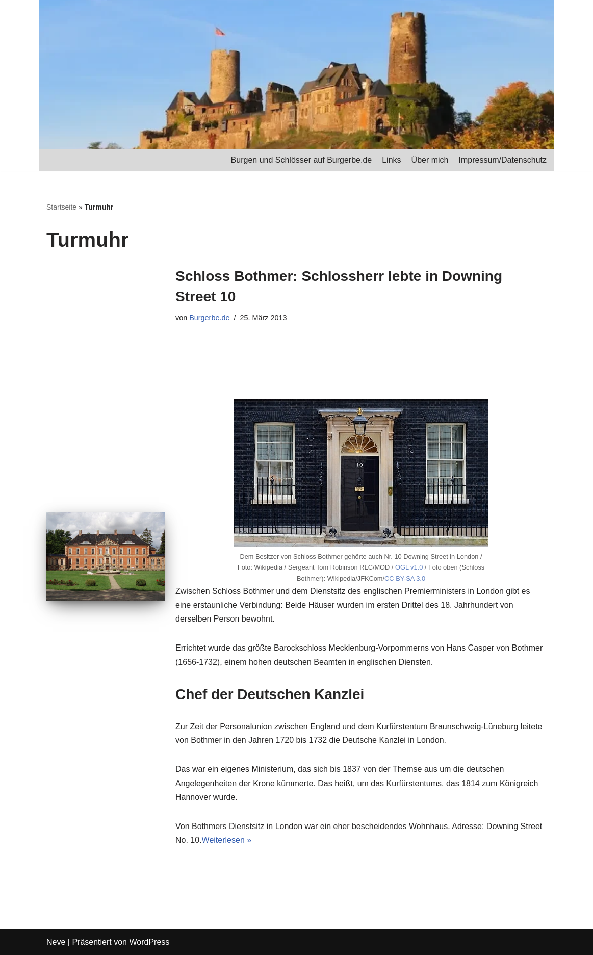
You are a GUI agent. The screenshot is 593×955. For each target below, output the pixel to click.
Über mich (430, 160)
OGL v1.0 (409, 567)
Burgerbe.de (209, 318)
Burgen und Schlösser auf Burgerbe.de (301, 160)
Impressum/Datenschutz (502, 160)
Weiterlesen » (227, 840)
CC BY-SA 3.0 (404, 578)
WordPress (149, 942)
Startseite (61, 207)
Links (391, 160)
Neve (55, 942)
